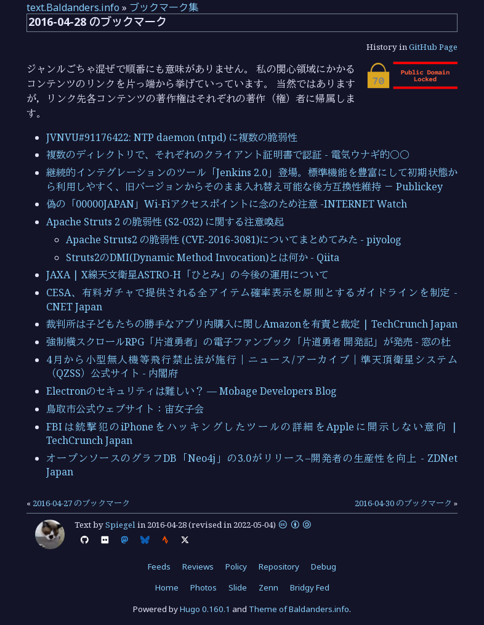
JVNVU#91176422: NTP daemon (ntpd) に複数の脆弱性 (171, 137)
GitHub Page (433, 46)
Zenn (268, 587)
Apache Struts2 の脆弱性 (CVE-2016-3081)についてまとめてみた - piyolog (233, 239)
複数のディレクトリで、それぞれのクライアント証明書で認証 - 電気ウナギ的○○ (227, 154)
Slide (237, 587)
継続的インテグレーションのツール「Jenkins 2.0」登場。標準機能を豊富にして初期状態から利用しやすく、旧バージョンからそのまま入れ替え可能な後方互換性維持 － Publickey (252, 179)
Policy (236, 566)
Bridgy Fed (309, 587)
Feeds (159, 566)
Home (167, 587)
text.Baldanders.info (72, 7)
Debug (323, 566)
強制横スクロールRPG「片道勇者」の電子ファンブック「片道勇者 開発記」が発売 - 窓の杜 (248, 342)
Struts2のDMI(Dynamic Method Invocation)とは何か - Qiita (202, 257)
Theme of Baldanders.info (299, 609)
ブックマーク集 (163, 7)
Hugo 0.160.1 (205, 609)
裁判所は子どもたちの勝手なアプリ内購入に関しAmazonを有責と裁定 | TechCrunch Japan (252, 324)
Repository (279, 566)
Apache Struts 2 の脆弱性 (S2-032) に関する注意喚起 (165, 221)
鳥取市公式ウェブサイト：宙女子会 (125, 409)
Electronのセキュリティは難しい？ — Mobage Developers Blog (191, 391)
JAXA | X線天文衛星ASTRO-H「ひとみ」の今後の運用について (187, 274)
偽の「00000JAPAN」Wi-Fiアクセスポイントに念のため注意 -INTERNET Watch (226, 204)
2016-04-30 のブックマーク (403, 503)
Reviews (198, 566)
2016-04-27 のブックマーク (81, 503)
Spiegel (120, 524)
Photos (203, 587)
